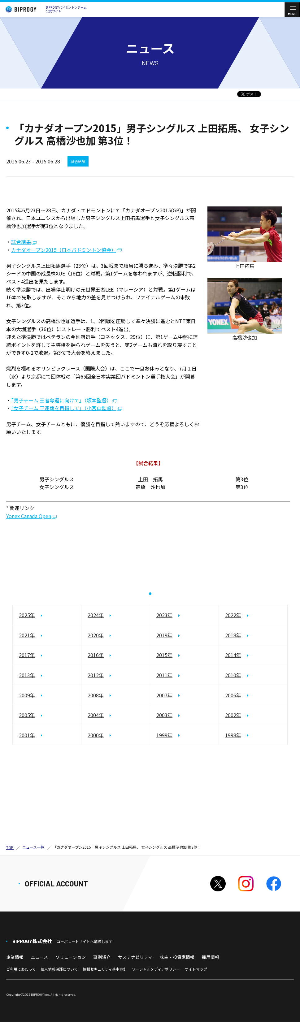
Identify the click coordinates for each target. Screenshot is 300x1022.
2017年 (27, 655)
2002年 (233, 715)
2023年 (164, 615)
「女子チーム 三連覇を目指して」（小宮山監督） (63, 408)
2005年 (27, 715)
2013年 (27, 675)
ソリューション (70, 957)
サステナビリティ (135, 957)
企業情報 (15, 957)
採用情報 (210, 957)
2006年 (233, 695)
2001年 (27, 735)
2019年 (164, 635)
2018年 (233, 635)
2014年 (233, 655)
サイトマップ (196, 969)
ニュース (39, 957)
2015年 (164, 655)
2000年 (96, 735)
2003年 (164, 715)
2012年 (96, 675)
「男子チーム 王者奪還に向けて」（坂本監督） (61, 400)
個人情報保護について (59, 969)
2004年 (96, 715)
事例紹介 (102, 957)
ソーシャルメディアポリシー (156, 969)
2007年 (164, 695)
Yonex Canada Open (28, 516)
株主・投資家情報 (177, 957)
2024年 (96, 615)
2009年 (27, 695)
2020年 (96, 635)
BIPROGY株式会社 (62, 941)
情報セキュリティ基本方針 (105, 969)
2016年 (96, 655)
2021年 (27, 635)
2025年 (27, 615)
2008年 (96, 695)
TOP (10, 847)
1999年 (164, 735)
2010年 (233, 675)
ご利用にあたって (21, 969)
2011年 (164, 675)
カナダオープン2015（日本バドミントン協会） (63, 250)
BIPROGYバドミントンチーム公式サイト (44, 9)
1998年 (233, 735)
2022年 (233, 615)
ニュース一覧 (33, 847)
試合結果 (21, 241)
